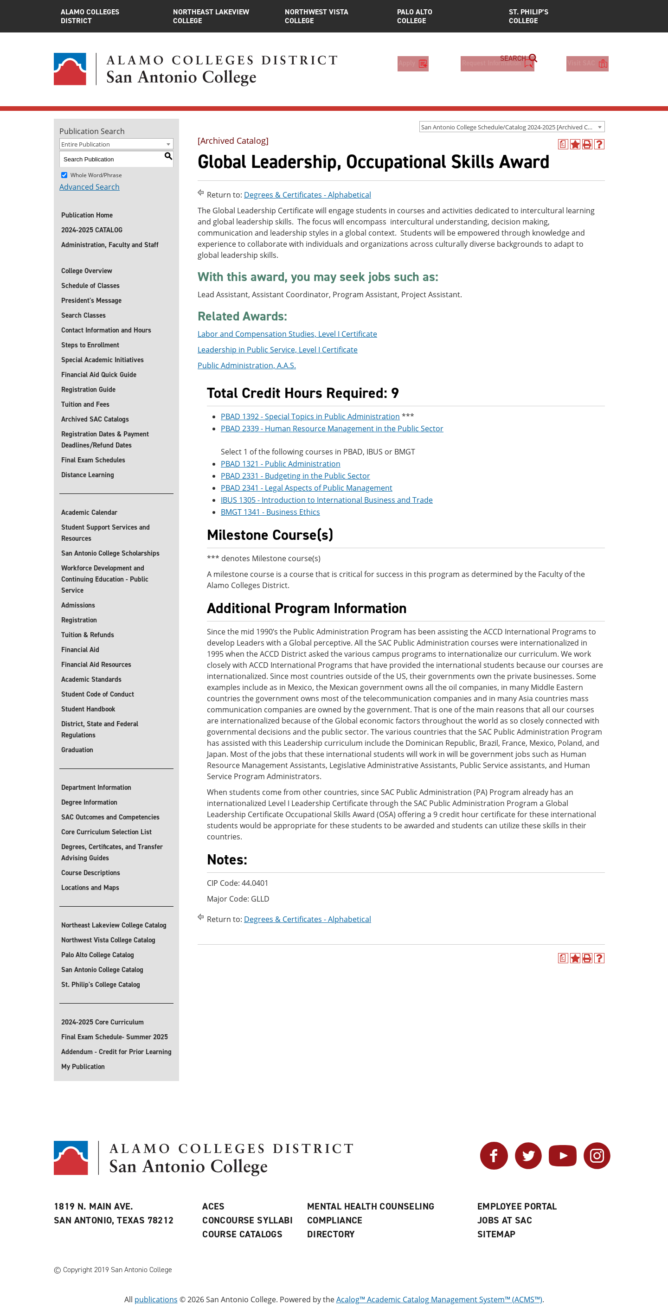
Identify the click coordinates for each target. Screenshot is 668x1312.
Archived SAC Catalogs (95, 419)
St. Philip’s (558, 16)
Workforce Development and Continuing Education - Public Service (104, 579)
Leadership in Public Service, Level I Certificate (278, 350)
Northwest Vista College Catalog (108, 940)
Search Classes (83, 315)
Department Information (96, 787)
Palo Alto (446, 16)
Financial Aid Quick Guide (98, 374)
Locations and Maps (90, 887)
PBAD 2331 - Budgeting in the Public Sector (295, 476)
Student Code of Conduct (97, 694)
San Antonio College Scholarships (110, 553)
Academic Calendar (89, 512)
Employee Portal (517, 1206)
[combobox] (512, 126)
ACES (213, 1206)
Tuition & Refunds (87, 635)
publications (156, 1299)
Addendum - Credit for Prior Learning (116, 1051)
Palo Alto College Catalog (97, 955)
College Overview (86, 270)
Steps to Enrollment (90, 345)
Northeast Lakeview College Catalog (114, 925)
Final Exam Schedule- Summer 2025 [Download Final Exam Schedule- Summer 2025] (114, 1037)
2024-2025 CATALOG (91, 230)
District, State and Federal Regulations (99, 729)
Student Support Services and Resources (105, 533)
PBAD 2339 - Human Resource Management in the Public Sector (332, 428)
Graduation (77, 750)
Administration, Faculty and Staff (110, 245)
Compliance (335, 1220)
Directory (331, 1234)
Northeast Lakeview (222, 16)
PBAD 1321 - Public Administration (280, 464)
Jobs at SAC (504, 1220)
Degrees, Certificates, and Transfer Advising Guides (112, 852)
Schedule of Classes (90, 285)
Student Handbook (88, 709)
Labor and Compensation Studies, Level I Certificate (287, 334)
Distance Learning (87, 475)
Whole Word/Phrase (96, 175)
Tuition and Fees (85, 404)
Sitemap (496, 1234)
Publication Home (87, 215)
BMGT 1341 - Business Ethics (270, 512)
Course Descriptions (90, 872)
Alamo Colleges (110, 16)
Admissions (78, 605)
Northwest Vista (334, 16)
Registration (79, 620)
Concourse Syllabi (247, 1220)
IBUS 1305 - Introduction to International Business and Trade (327, 500)
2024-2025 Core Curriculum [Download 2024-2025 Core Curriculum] (102, 1022)
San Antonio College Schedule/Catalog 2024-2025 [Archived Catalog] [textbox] (512, 127)
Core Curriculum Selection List (106, 832)
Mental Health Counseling (371, 1206)
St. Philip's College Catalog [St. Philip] (100, 984)
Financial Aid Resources (96, 664)
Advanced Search (89, 187)
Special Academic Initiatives (102, 360)
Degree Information (89, 802)
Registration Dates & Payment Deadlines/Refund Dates (105, 439)
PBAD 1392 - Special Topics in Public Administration (310, 416)
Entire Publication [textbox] (85, 144)
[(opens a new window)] (563, 144)
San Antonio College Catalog (102, 969)
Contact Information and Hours (106, 330)
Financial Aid (80, 649)
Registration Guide (88, 389)
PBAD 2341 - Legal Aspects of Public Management (306, 488)
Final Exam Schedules (93, 460)
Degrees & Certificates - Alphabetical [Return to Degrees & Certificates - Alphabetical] (307, 195)
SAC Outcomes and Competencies (110, 817)
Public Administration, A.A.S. (247, 365)
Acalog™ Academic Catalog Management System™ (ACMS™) (439, 1299)
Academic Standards (91, 679)
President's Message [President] (91, 300)
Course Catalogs (242, 1234)
